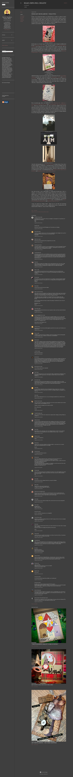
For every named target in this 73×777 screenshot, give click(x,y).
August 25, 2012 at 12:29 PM (39, 330)
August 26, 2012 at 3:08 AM (39, 392)
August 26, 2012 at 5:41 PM (38, 448)
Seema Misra (37, 590)
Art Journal (22, 16)
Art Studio (22, 17)
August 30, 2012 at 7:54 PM (39, 587)
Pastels (21, 21)
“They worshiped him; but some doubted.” (44, 644)
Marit (35, 395)
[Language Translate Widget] (7, 51)
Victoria (36, 277)
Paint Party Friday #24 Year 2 (53, 201)
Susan (36, 285)
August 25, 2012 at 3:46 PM (38, 363)
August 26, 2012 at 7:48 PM (39, 481)
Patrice (36, 533)
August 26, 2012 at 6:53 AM (38, 410)
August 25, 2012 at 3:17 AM (38, 222)
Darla (35, 524)
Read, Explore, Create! (35, 3)
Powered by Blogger (44, 772)
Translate (9, 52)
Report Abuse (5, 45)
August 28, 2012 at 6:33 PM (39, 552)
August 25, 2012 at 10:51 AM (39, 288)
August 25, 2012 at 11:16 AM (38, 323)
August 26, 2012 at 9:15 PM (38, 496)
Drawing (21, 18)
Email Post (35, 210)
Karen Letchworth (38, 291)
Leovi (35, 478)
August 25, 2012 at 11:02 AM (39, 305)
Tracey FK (36, 555)
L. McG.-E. (36, 351)
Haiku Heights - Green (56, 77)
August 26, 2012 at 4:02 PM (39, 433)
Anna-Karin (36, 379)
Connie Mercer (37, 517)
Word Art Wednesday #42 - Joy (40, 104)
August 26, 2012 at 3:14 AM (38, 398)
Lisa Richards (37, 252)
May (35, 262)
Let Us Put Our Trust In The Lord (42, 685)
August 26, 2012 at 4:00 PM (39, 426)
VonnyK (36, 470)
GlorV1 (36, 372)
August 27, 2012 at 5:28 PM (38, 530)
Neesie (36, 457)
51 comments (36, 686)
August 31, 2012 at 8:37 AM (38, 601)
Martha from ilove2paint (39, 491)
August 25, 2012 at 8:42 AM (39, 266)
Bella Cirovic (37, 239)
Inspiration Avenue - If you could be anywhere (46, 170)
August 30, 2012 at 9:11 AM (38, 579)
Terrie (35, 429)
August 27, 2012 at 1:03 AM (38, 508)
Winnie (36, 339)
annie (35, 499)
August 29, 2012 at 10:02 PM (39, 573)
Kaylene (36, 570)
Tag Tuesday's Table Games (39, 45)
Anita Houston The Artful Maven (40, 597)
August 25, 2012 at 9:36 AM (38, 274)
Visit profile (7, 29)
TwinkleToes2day (37, 413)
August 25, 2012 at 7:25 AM (38, 242)
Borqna (36, 563)
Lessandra (36, 540)
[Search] (65, 3)
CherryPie (36, 451)
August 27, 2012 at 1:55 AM (38, 514)
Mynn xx (36, 333)
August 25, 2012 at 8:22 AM (38, 259)
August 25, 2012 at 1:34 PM (38, 348)
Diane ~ (36, 269)
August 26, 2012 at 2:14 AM (38, 384)
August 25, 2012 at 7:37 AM (38, 249)
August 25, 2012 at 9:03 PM (39, 369)
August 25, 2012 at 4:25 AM (38, 228)
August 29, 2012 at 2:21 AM (38, 560)
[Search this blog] (6, 3)
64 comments (36, 744)
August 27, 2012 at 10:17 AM (39, 521)
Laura (35, 387)
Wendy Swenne (37, 401)
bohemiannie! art (38, 366)
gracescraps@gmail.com (39, 315)
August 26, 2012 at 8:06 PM (39, 488)
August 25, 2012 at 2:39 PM (38, 354)
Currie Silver (37, 308)
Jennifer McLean (37, 217)
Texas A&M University (49, 164)
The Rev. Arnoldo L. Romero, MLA (7, 17)
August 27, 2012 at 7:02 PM (39, 537)
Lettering (44, 211)
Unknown (36, 326)
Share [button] (32, 210)
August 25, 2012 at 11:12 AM (38, 312)
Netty (36, 484)
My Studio (49, 199)
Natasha (36, 225)
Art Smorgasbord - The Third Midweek (44, 743)
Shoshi (36, 442)
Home (25, 7)
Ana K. (36, 504)
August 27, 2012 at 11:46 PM (39, 545)
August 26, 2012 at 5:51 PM (38, 467)
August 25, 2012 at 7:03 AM (39, 236)
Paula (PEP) (37, 231)
